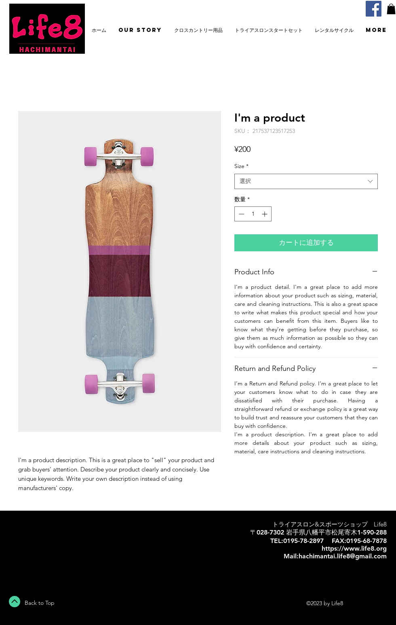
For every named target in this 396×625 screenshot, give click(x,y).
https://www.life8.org (354, 548)
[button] (391, 9)
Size (241, 166)
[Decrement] (241, 214)
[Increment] (265, 214)
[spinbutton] (253, 214)
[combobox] (306, 181)
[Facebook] (373, 9)
